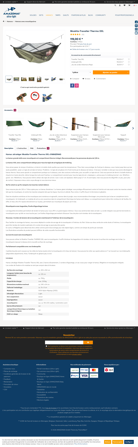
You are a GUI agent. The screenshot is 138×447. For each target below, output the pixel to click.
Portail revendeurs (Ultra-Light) (48, 369)
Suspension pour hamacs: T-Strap (80, 136)
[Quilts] (66, 15)
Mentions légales (43, 400)
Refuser (107, 442)
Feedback (7, 379)
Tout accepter (117, 442)
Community (41, 374)
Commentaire (100, 79)
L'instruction (22, 148)
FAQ (31, 148)
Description (8, 148)
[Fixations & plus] (78, 15)
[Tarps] (58, 15)
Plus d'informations (80, 444)
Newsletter (41, 390)
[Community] (100, 15)
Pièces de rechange (10, 371)
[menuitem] (129, 5)
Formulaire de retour (11, 384)
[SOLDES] (33, 15)
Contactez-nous (9, 369)
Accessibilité (41, 395)
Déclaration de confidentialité (47, 392)
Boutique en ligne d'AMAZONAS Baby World (50, 383)
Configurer (129, 442)
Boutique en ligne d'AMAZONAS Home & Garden (50, 377)
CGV (5, 390)
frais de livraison (51, 408)
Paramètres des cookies (45, 397)
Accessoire (10, 110)
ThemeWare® (82, 430)
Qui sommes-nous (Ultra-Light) (48, 371)
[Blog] (90, 15)
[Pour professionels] (121, 15)
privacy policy (76, 354)
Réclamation (8, 382)
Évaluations (43, 148)
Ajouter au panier (115, 72)
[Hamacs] (49, 15)
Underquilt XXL (76, 62)
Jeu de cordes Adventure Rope (82, 65)
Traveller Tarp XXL (77, 59)
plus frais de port (86, 44)
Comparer (74, 79)
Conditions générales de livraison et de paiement (17, 375)
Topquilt (123, 135)
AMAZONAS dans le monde (46, 387)
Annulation (7, 387)
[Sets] (41, 15)
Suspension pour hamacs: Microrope (101, 136)
